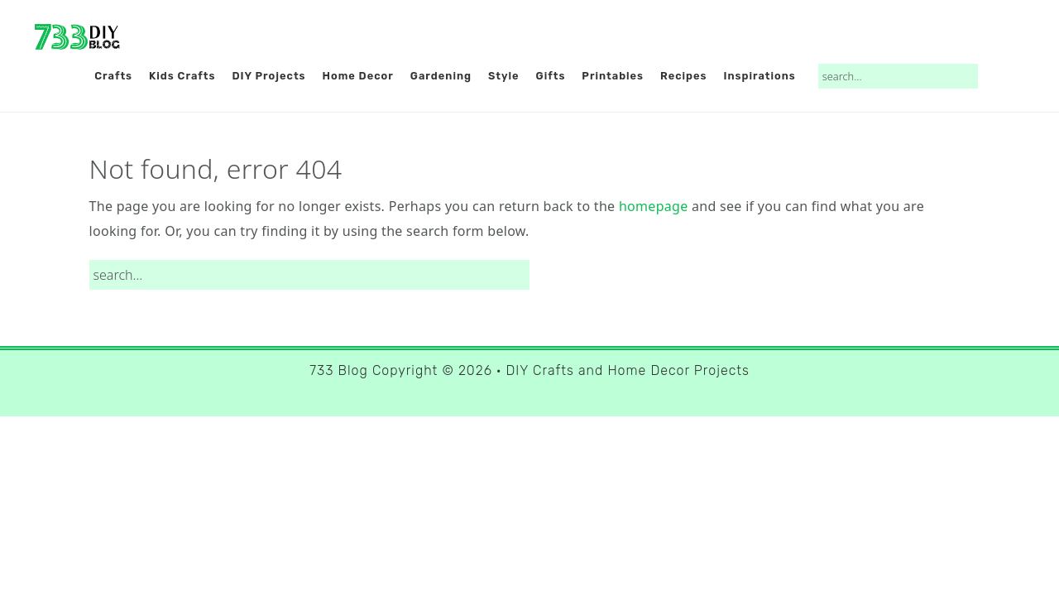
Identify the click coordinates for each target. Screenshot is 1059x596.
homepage (653, 206)
